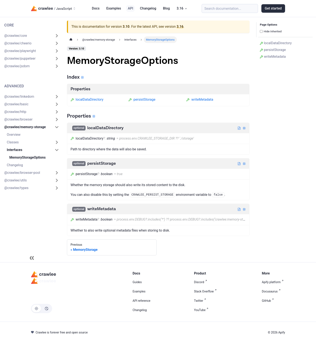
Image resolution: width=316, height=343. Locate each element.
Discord (201, 282)
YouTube (202, 310)
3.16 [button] (180, 8)
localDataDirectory (87, 99)
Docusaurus (272, 291)
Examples (113, 8)
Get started (273, 8)
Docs (96, 8)
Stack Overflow (206, 291)
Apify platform (273, 282)
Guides (137, 282)
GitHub (268, 300)
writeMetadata (199, 99)
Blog (166, 8)
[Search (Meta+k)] (230, 8)
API (130, 8)
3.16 (180, 27)
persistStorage (141, 99)
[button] (31, 35)
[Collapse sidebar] (32, 258)
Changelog (148, 8)
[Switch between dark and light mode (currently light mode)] (41, 308)
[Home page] (71, 39)
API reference (141, 300)
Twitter (201, 300)
